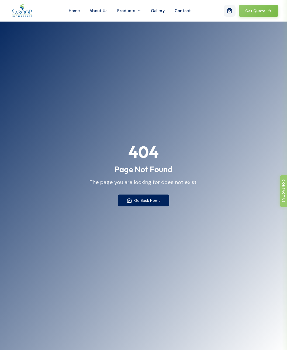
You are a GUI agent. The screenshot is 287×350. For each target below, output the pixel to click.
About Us (98, 10)
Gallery (158, 10)
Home (74, 10)
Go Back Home (144, 200)
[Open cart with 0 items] (230, 11)
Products (129, 10)
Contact (183, 10)
